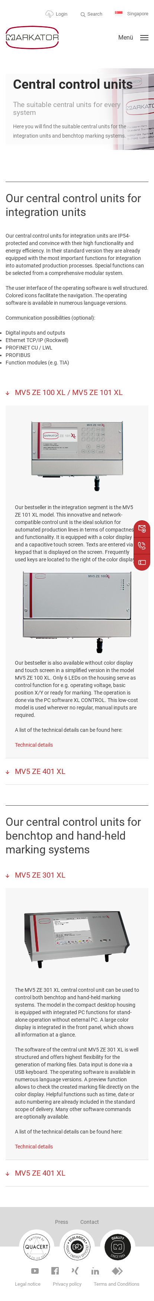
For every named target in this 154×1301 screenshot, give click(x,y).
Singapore (131, 14)
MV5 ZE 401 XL (39, 771)
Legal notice (28, 1284)
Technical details (34, 745)
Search (94, 14)
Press (61, 1222)
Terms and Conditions (116, 1284)
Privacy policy (67, 1284)
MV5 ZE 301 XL (39, 875)
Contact (89, 1222)
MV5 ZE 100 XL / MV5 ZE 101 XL (68, 392)
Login (61, 14)
